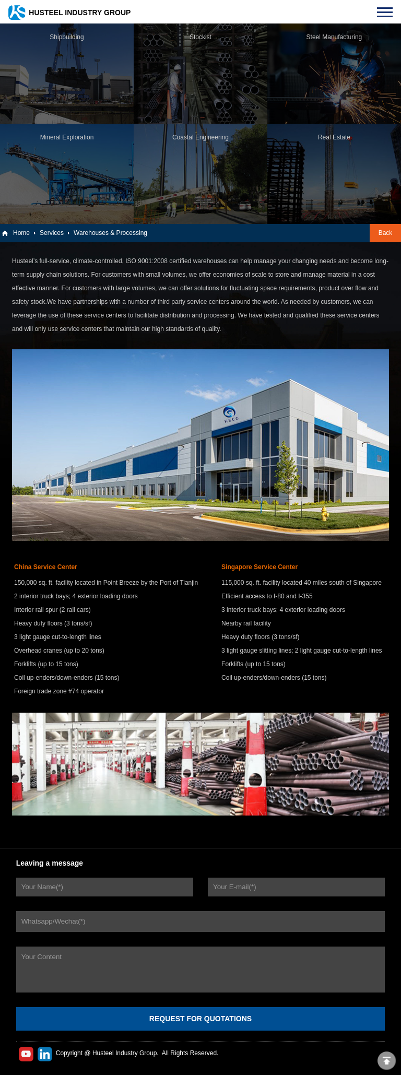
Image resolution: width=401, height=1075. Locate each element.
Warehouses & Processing (110, 233)
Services (52, 233)
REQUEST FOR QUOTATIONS (200, 1018)
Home (21, 233)
